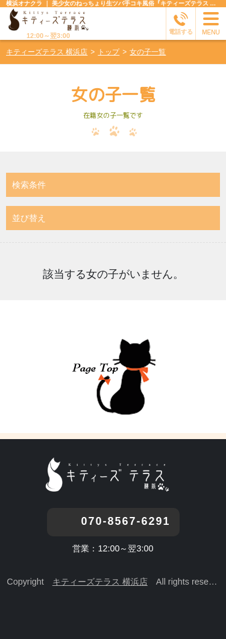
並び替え (29, 218)
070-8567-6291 (125, 521)
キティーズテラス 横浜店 (100, 581)
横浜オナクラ (24, 3)
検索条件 (29, 185)
